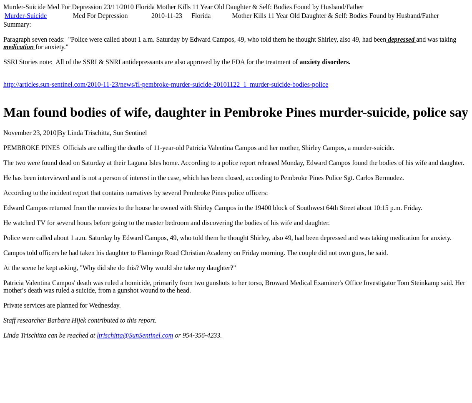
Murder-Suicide (26, 15)
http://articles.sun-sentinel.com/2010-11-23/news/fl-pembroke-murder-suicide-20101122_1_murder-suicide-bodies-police (165, 84)
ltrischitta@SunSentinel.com (135, 335)
